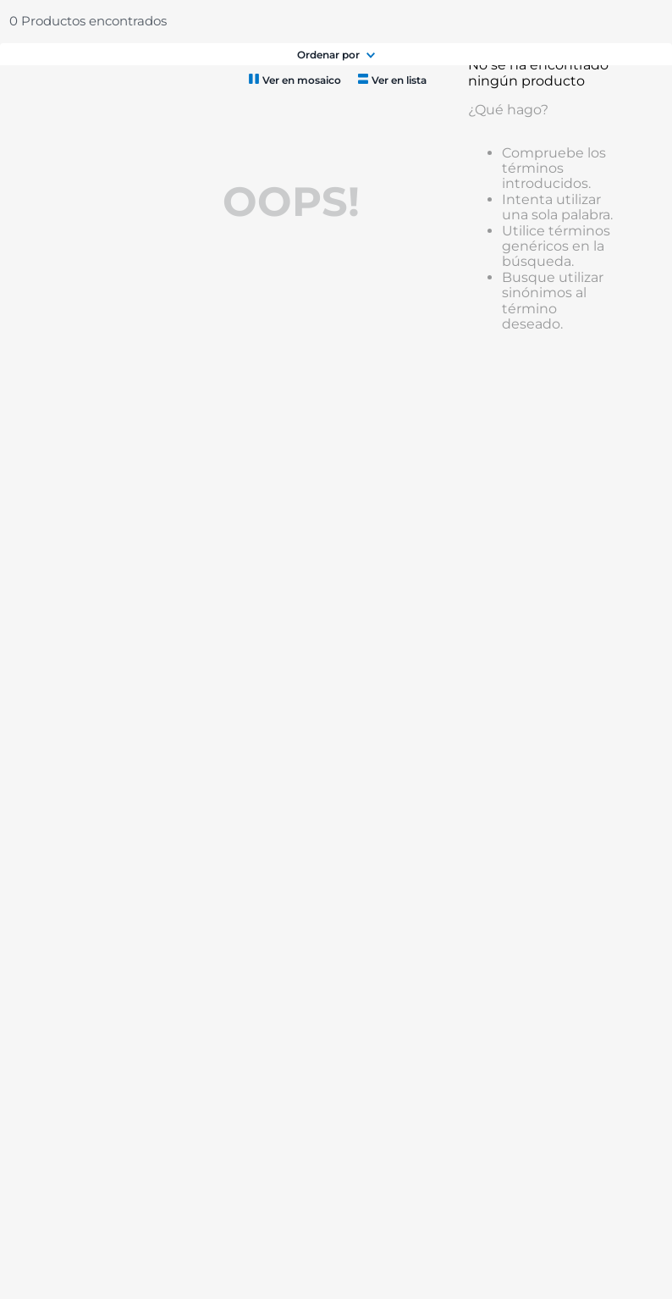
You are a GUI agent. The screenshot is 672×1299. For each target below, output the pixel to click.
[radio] (293, 177)
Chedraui (46, 21)
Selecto (104, 21)
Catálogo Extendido (165, 20)
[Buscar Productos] (331, 69)
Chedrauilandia (250, 21)
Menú (47, 69)
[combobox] (297, 69)
